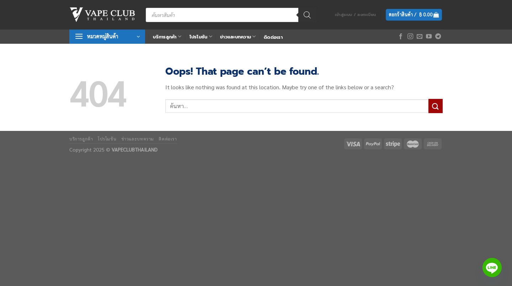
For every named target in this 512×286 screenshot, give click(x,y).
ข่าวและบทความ (238, 36)
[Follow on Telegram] (438, 36)
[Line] (492, 267)
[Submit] (435, 106)
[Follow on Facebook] (401, 36)
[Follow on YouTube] (429, 36)
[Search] (307, 15)
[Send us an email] (419, 36)
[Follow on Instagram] (410, 36)
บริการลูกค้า (167, 36)
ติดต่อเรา (273, 37)
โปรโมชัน (201, 36)
